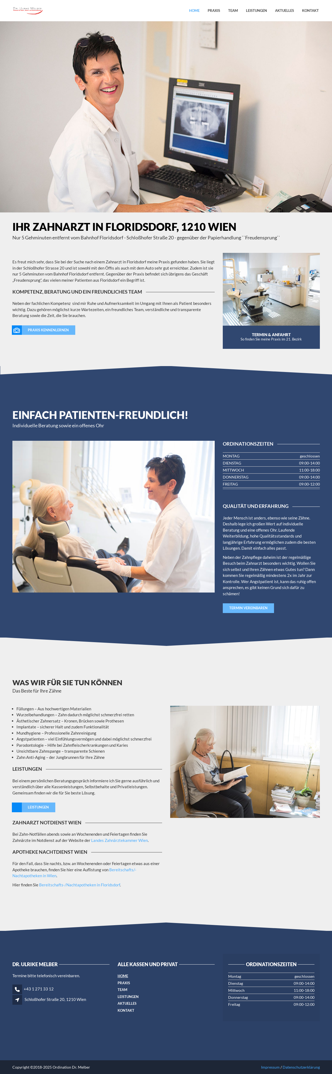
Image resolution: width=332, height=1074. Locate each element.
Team (233, 10)
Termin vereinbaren (248, 608)
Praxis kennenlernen (40, 330)
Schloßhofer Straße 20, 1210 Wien (55, 999)
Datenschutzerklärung (301, 1067)
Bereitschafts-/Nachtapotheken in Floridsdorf (79, 884)
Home (194, 10)
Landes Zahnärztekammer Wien (119, 840)
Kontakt (310, 10)
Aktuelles (284, 10)
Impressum (270, 1067)
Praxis (214, 10)
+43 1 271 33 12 (39, 988)
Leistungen (256, 10)
